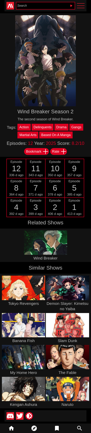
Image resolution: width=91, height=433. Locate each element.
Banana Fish (23, 340)
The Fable (68, 372)
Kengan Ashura (23, 404)
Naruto (67, 404)
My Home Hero (23, 372)
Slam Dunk (67, 340)
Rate (59, 151)
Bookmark (37, 151)
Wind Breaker (45, 258)
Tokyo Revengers (23, 303)
